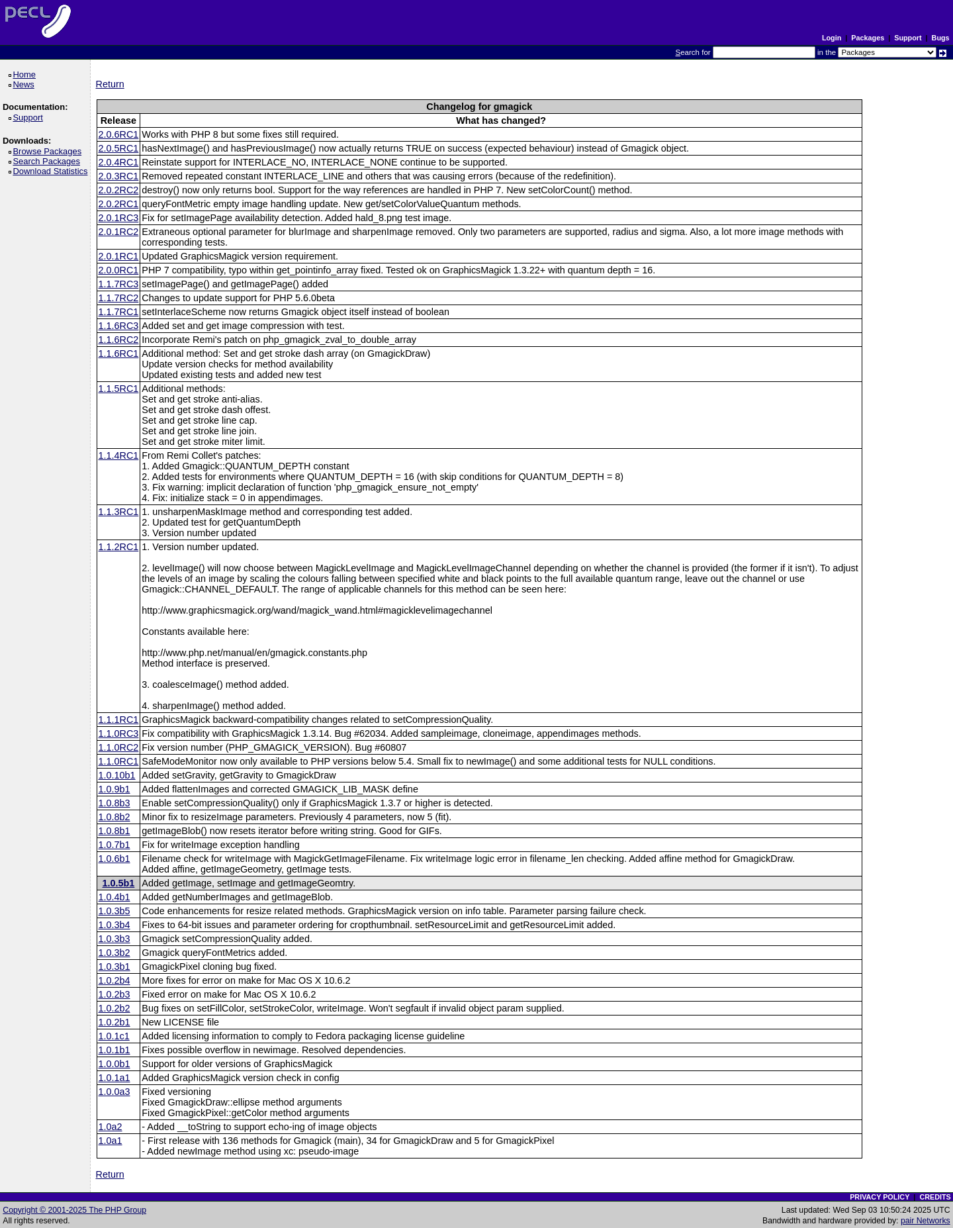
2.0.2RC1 (119, 204)
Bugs (941, 38)
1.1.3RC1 (119, 511)
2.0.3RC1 (119, 176)
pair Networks (925, 1220)
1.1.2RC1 (119, 547)
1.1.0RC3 (119, 733)
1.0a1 (110, 1140)
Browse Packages (49, 151)
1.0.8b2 (114, 817)
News (25, 84)
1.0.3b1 (114, 966)
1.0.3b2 (114, 952)
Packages (867, 38)
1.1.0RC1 (119, 761)
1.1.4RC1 (119, 455)
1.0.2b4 (114, 980)
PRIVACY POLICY (879, 1197)
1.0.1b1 (114, 1050)
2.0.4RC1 (119, 162)
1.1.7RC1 (119, 312)
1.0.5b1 (119, 883)
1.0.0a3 (114, 1091)
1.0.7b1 (114, 844)
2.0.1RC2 (119, 231)
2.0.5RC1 (119, 148)
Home (26, 74)
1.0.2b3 (114, 994)
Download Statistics (52, 171)
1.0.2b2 (114, 1008)
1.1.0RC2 (119, 747)
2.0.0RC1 (119, 270)
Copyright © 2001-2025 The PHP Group (74, 1210)
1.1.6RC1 (119, 353)
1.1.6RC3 (119, 325)
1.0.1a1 (114, 1077)
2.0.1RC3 (119, 218)
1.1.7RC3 (119, 284)
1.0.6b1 (114, 858)
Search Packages (48, 161)
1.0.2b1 (114, 1022)
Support (907, 38)
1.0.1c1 (114, 1036)
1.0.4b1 (114, 897)
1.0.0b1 (114, 1064)
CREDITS (934, 1197)
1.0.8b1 (114, 831)
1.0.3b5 (114, 911)
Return (110, 84)
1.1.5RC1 (119, 388)
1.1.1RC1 (119, 719)
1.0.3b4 (114, 925)
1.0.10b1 (117, 775)
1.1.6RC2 (119, 339)
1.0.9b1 (114, 789)
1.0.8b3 (114, 803)
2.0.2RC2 (119, 190)
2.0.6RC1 (119, 134)
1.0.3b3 (114, 938)
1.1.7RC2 (119, 298)
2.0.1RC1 (119, 256)
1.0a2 (110, 1126)
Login (831, 38)
